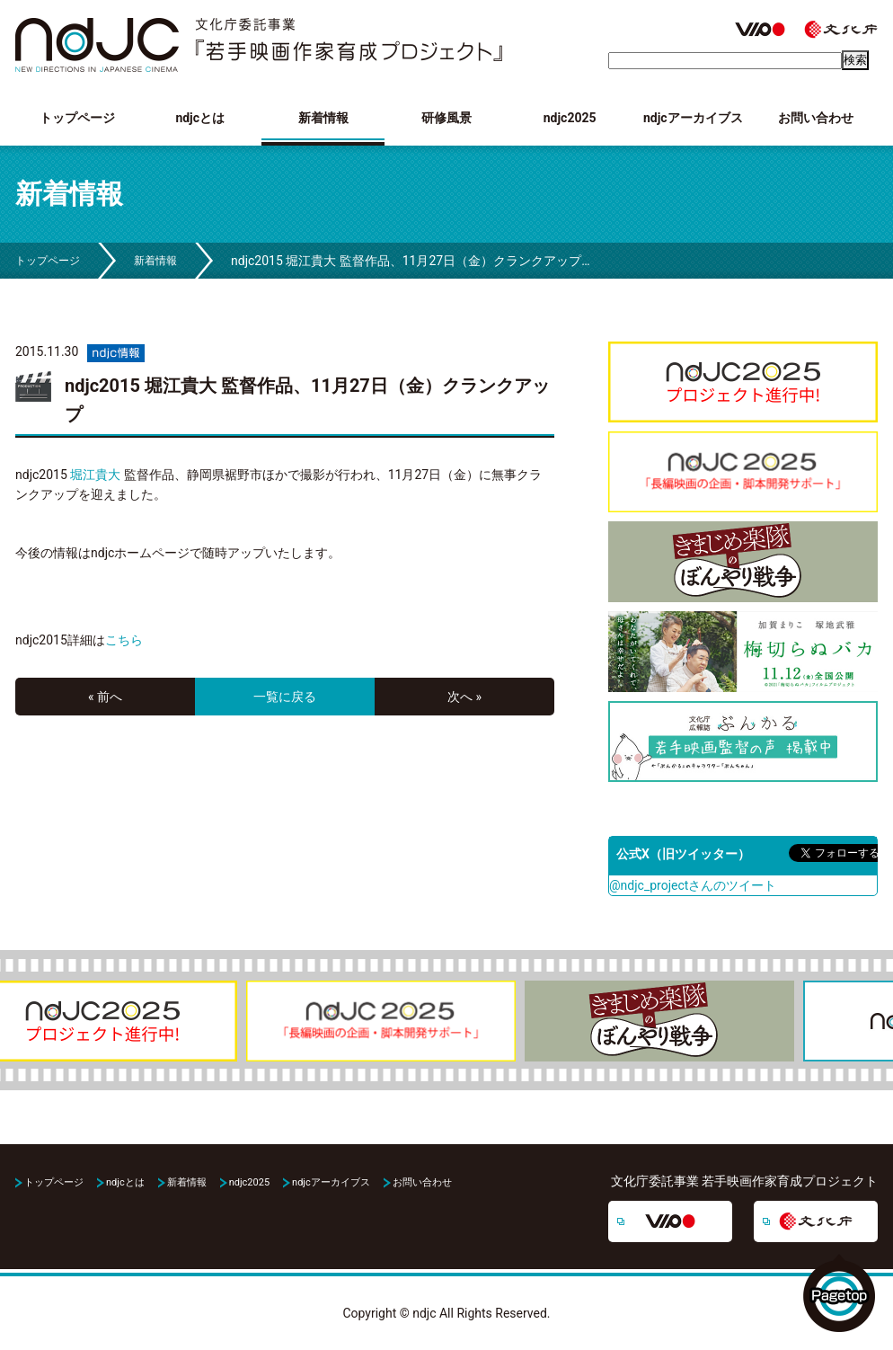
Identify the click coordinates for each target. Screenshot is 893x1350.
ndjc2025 (570, 118)
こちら (124, 640)
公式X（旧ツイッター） (683, 854)
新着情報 (323, 118)
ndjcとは (200, 118)
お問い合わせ (815, 118)
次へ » (464, 696)
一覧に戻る (284, 696)
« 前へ (105, 696)
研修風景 (446, 118)
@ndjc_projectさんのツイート (692, 885)
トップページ (77, 118)
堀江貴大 (95, 474)
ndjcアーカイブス (693, 118)
